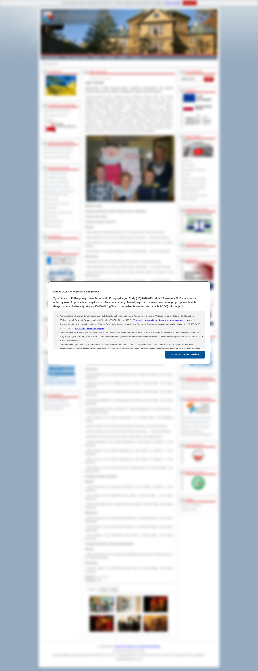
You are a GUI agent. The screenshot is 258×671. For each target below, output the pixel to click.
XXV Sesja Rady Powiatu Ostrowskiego (195, 197)
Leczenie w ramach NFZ (57, 182)
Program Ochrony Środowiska (197, 417)
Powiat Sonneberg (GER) (195, 383)
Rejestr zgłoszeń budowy (58, 186)
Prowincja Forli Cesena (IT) (196, 388)
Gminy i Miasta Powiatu (76, 57)
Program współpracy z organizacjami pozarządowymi (197, 433)
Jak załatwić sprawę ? (56, 115)
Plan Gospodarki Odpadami (196, 422)
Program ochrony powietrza (196, 426)
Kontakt (136, 57)
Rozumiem (190, 3)
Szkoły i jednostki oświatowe (59, 148)
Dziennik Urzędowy (192, 505)
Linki (113, 589)
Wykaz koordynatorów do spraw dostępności (58, 407)
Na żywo (187, 160)
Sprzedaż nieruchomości (58, 203)
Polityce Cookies (173, 3)
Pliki (103, 589)
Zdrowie (123, 57)
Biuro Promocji (102, 577)
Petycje (186, 174)
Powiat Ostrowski (51, 57)
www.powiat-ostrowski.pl (183, 320)
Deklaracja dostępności (57, 400)
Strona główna (49, 64)
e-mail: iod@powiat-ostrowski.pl (89, 328)
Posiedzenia (189, 165)
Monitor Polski (190, 509)
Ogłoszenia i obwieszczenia (59, 212)
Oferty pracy (52, 217)
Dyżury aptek (52, 199)
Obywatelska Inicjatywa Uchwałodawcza (194, 189)
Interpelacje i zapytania (194, 170)
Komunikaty (51, 208)
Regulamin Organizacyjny (58, 110)
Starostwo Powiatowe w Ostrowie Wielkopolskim (138, 646)
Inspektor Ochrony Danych (196, 249)
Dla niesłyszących (54, 221)
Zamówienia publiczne (56, 173)
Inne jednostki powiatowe (58, 157)
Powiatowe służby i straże (58, 152)
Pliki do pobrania (54, 226)
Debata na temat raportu (195, 183)
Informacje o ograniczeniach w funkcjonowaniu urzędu (60, 193)
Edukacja (109, 57)
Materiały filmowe (54, 242)
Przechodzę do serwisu (185, 354)
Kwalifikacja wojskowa (56, 177)
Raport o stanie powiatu (194, 179)
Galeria (96, 57)
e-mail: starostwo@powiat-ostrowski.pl (153, 320)
